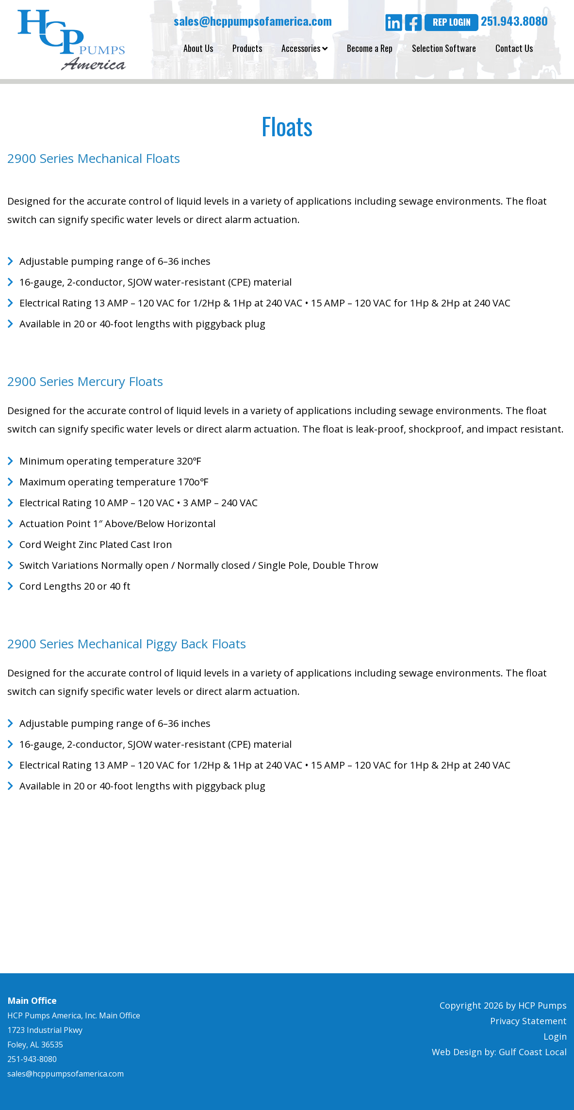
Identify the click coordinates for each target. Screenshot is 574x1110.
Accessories (304, 48)
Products (247, 48)
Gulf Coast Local (533, 1052)
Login (555, 1036)
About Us (198, 48)
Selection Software (444, 48)
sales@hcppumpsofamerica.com (251, 20)
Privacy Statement (528, 1021)
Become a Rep (370, 48)
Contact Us (514, 48)
